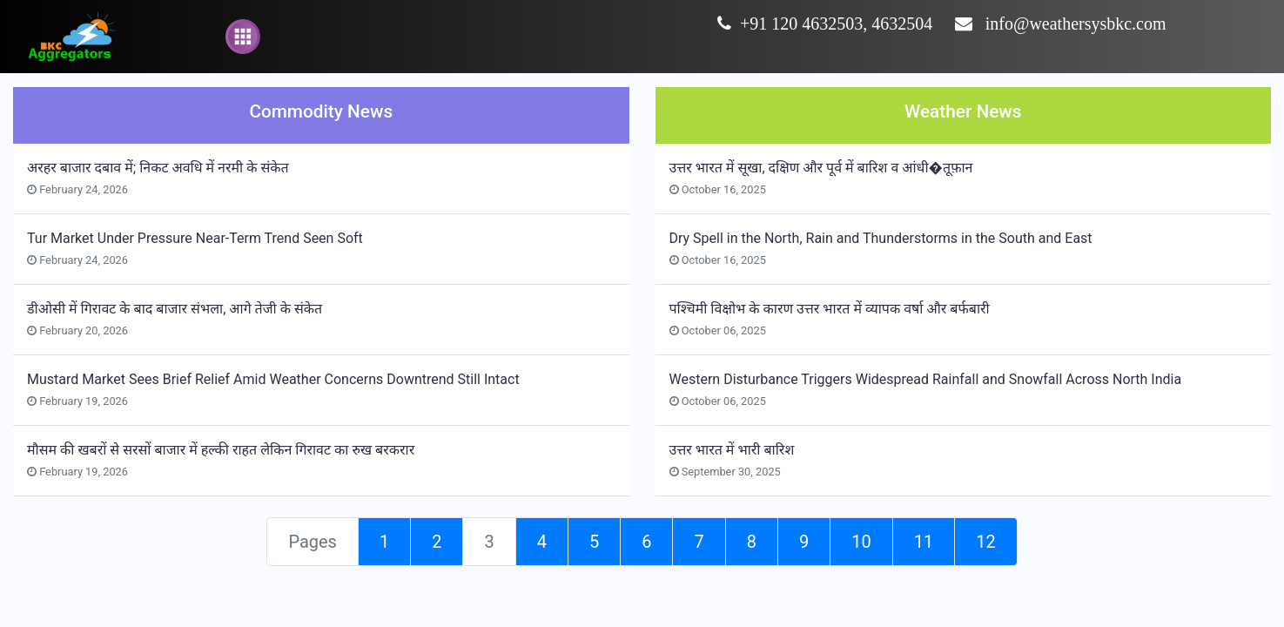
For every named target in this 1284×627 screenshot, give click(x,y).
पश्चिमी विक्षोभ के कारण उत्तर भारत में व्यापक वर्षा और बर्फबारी (829, 308)
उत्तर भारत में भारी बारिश (732, 450)
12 (985, 541)
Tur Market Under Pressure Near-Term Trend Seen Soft (195, 238)
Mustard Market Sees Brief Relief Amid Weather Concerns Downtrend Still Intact (273, 379)
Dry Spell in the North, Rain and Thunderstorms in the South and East (880, 238)
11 (923, 541)
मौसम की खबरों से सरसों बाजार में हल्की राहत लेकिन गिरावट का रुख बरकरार (220, 450)
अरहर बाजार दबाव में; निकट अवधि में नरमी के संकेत (158, 167)
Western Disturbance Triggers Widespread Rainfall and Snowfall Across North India (925, 379)
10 (861, 541)
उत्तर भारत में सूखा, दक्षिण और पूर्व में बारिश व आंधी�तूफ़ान (821, 167)
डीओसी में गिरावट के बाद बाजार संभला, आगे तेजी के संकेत (174, 308)
